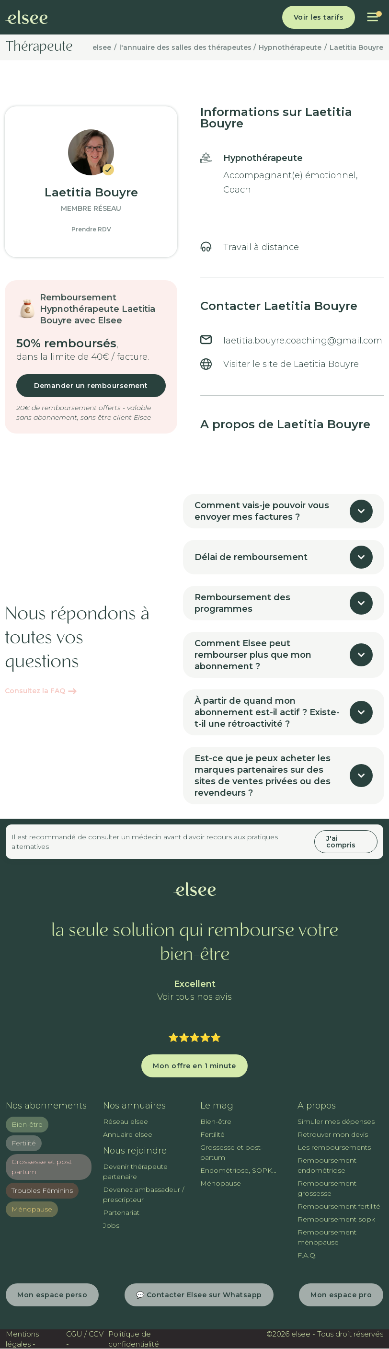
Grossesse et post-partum (231, 1152)
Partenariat (121, 1212)
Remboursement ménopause (326, 1237)
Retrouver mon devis (332, 1134)
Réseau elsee (125, 1121)
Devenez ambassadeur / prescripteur (143, 1194)
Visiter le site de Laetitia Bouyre (291, 364)
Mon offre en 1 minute (194, 1066)
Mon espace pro (341, 1295)
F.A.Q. (307, 1255)
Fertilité (23, 1143)
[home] (26, 17)
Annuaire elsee (127, 1134)
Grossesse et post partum (41, 1166)
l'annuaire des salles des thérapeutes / (187, 47)
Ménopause (31, 1209)
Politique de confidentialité (133, 1339)
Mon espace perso (52, 1295)
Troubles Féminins (42, 1190)
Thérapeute (39, 47)
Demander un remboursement (91, 385)
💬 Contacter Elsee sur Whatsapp (199, 1295)
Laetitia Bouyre (356, 47)
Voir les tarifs (319, 17)
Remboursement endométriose (326, 1165)
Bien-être (27, 1124)
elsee (101, 47)
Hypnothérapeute (290, 47)
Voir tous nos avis (194, 997)
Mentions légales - (22, 1339)
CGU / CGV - (84, 1339)
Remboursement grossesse (326, 1188)
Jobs (111, 1225)
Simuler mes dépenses (336, 1121)
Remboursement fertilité (338, 1206)
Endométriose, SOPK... (238, 1170)
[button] (372, 17)
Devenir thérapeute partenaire (135, 1171)
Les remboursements (334, 1147)
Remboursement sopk (336, 1219)
